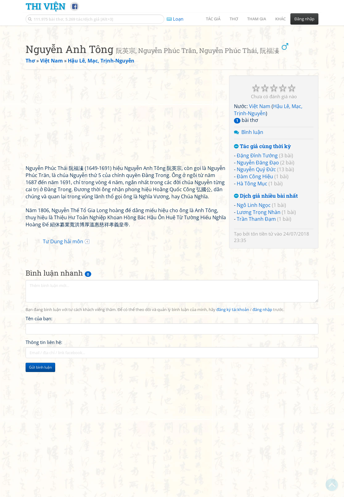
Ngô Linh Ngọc (254, 291)
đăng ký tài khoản (232, 395)
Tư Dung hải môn (63, 327)
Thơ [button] (234, 19)
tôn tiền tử (262, 320)
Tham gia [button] (256, 19)
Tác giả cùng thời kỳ (262, 233)
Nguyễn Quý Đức (256, 255)
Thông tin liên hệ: (44, 428)
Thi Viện (45, 6)
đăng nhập (262, 395)
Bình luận (252, 218)
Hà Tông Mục (252, 269)
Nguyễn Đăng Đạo (258, 248)
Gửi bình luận (40, 453)
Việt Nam (259, 192)
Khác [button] (280, 19)
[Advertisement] (172, 72)
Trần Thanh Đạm (256, 305)
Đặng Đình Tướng (257, 241)
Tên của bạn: (39, 405)
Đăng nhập (304, 19)
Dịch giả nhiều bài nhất (266, 282)
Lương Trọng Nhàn (259, 298)
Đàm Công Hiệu (255, 262)
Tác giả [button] (213, 19)
